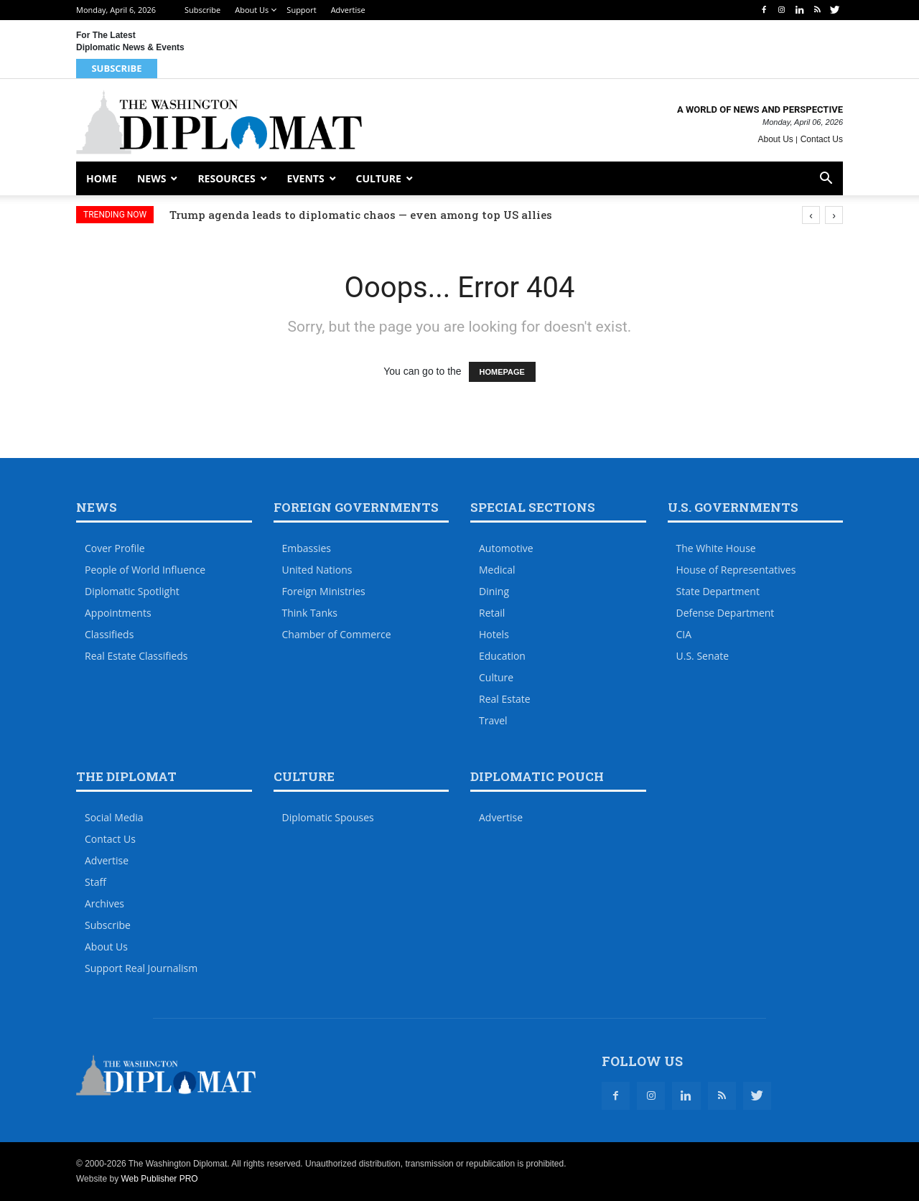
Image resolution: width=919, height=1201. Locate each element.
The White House (716, 548)
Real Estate (505, 699)
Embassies (307, 548)
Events (306, 178)
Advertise (348, 9)
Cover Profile (115, 548)
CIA (684, 634)
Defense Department (725, 613)
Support (301, 9)
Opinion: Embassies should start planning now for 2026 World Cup (356, 214)
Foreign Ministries (323, 591)
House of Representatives (736, 569)
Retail (492, 613)
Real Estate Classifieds (136, 656)
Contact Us (822, 139)
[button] (825, 180)
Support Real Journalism (141, 968)
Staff (95, 882)
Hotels (494, 634)
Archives (104, 903)
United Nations (317, 569)
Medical (497, 569)
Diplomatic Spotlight (132, 591)
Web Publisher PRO (159, 1179)
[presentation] (811, 215)
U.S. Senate (702, 656)
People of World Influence (145, 569)
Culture (378, 178)
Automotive (506, 548)
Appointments (118, 613)
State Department (718, 591)
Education (502, 656)
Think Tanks (310, 613)
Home (101, 178)
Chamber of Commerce (336, 634)
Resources (226, 178)
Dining (494, 591)
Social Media (114, 817)
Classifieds (109, 634)
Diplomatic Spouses (328, 817)
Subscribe (202, 9)
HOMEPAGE (502, 372)
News (151, 178)
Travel (493, 720)
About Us (252, 9)
